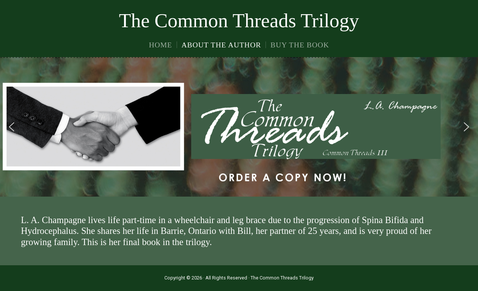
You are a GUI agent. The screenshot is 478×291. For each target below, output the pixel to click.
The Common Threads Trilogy (239, 20)
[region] (239, 126)
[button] (12, 127)
